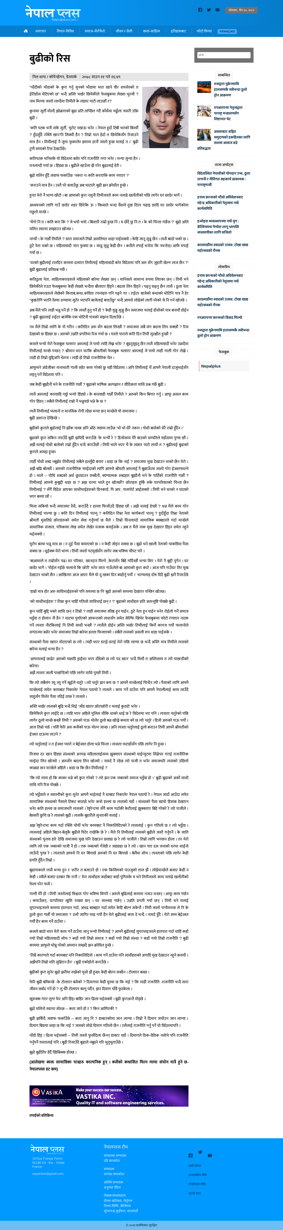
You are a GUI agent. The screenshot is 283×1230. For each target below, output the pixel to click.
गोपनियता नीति (197, 1180)
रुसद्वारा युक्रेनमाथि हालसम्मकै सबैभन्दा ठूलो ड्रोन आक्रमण (230, 89)
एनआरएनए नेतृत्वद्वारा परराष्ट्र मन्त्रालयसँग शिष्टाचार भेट (228, 113)
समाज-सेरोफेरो (95, 31)
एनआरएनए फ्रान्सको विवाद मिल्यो (219, 317)
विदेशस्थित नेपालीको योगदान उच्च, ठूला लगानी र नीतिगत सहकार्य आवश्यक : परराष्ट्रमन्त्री (223, 179)
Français (227, 31)
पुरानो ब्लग (195, 1190)
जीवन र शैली (124, 31)
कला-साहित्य (151, 31)
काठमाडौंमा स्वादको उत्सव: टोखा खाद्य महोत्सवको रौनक (222, 248)
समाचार (40, 31)
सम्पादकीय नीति (198, 1171)
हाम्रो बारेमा (195, 1162)
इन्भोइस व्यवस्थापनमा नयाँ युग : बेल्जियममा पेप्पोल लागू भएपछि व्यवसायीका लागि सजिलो (218, 227)
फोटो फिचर (204, 31)
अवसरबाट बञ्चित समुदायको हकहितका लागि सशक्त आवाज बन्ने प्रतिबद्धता (223, 140)
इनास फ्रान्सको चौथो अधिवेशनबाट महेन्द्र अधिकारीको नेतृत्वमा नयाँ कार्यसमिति (220, 203)
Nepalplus (211, 366)
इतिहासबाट (178, 31)
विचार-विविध (65, 31)
